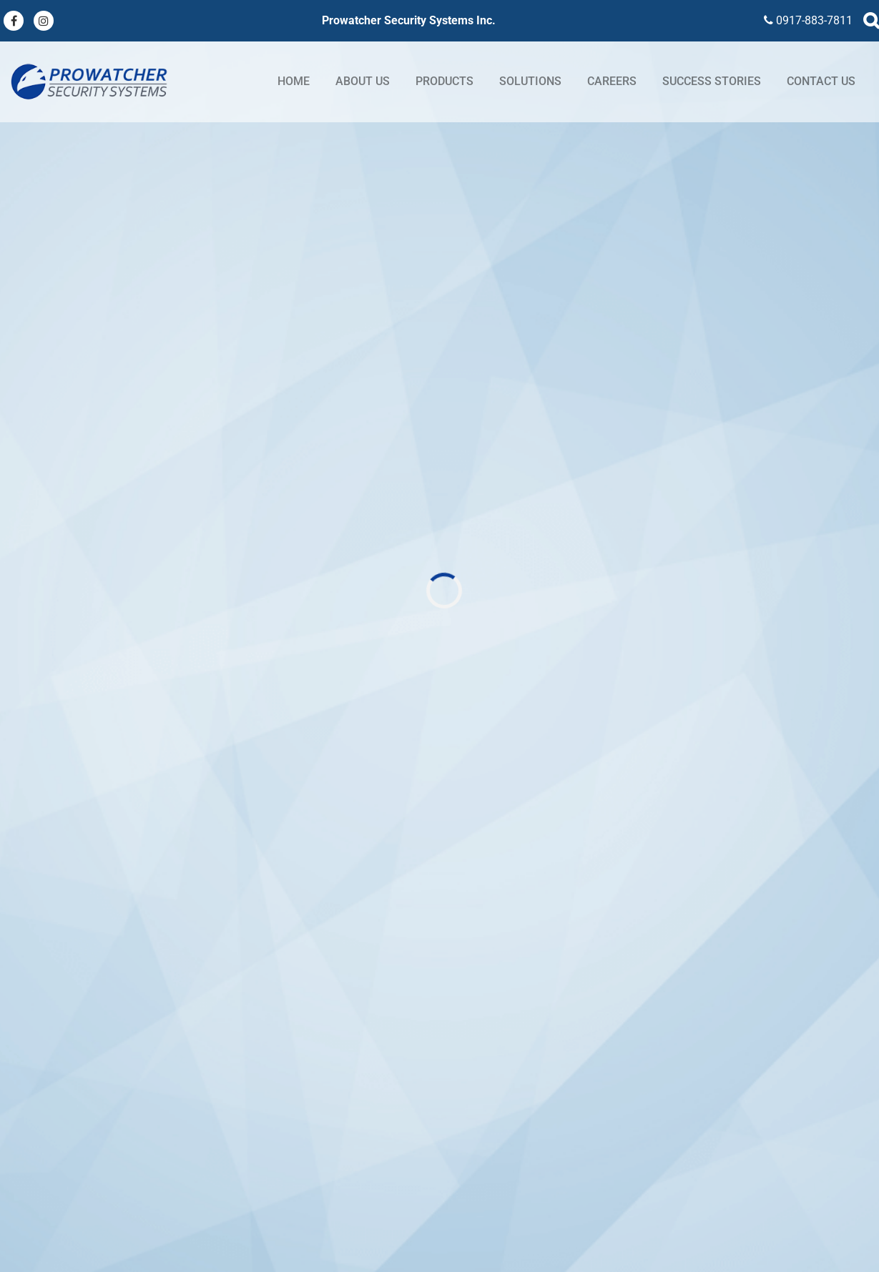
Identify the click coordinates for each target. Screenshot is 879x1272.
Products (444, 81)
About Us (362, 81)
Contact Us (821, 81)
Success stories (711, 81)
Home (294, 81)
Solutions (530, 81)
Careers (612, 81)
